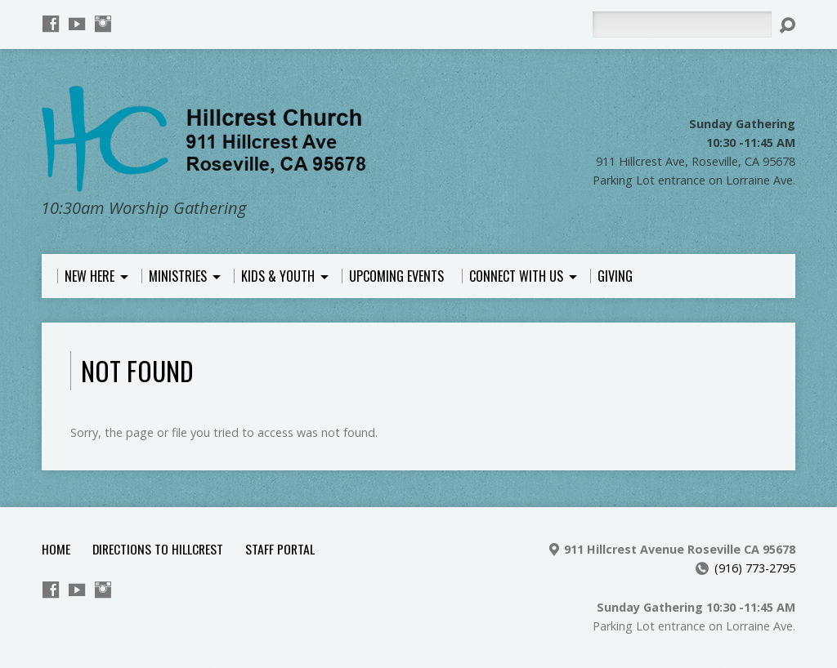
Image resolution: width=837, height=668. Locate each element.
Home (56, 549)
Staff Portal (280, 549)
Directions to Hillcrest (157, 549)
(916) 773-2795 (754, 568)
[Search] (682, 24)
